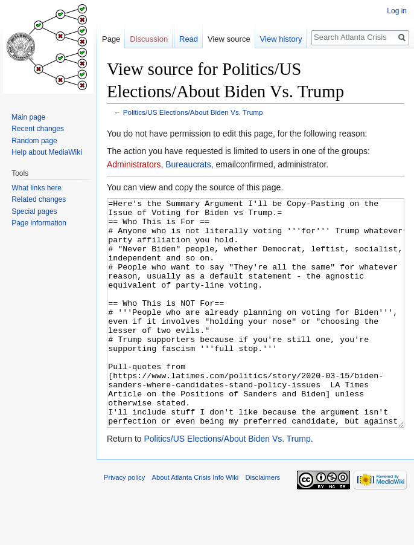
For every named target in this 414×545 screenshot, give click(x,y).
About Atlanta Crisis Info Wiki (195, 522)
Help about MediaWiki (46, 152)
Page (111, 39)
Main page (28, 117)
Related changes (38, 199)
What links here (36, 188)
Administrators (134, 164)
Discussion (149, 39)
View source (229, 39)
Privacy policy (124, 522)
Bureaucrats (188, 164)
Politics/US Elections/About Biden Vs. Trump (193, 112)
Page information (38, 223)
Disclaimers (262, 522)
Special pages (34, 211)
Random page (34, 141)
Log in (397, 11)
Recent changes (37, 128)
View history (281, 39)
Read (188, 39)
